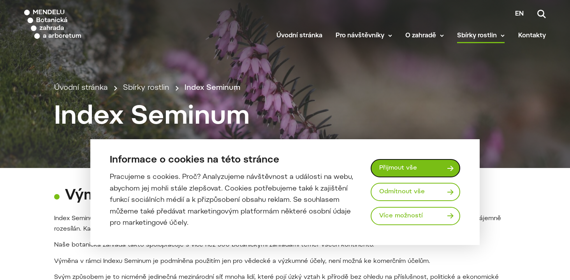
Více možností (401, 216)
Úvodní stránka (299, 36)
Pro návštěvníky (360, 36)
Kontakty (532, 36)
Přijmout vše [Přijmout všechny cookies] (398, 168)
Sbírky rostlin (477, 36)
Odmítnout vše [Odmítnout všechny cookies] (402, 192)
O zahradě (420, 36)
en (519, 14)
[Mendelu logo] (70, 24)
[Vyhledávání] (541, 14)
